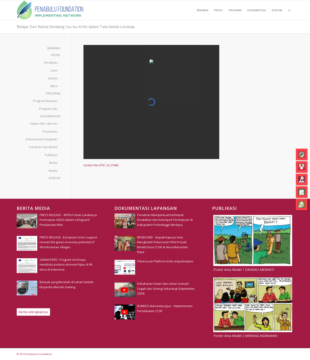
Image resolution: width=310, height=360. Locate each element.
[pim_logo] (50, 10)
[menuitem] (202, 10)
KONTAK (54, 178)
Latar (53, 70)
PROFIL (55, 55)
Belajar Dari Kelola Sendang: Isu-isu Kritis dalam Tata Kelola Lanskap (76, 26)
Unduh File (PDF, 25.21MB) (100, 165)
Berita (53, 163)
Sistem (52, 78)
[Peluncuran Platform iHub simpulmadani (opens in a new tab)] (165, 261)
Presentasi (49, 131)
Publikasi (51, 155)
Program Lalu (48, 109)
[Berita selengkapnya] (33, 312)
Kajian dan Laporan (43, 123)
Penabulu (50, 62)
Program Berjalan (45, 101)
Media (53, 171)
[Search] (289, 10)
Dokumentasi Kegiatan (41, 139)
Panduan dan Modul (43, 147)
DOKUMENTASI (50, 116)
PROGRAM (53, 93)
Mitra (53, 86)
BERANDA (53, 48)
